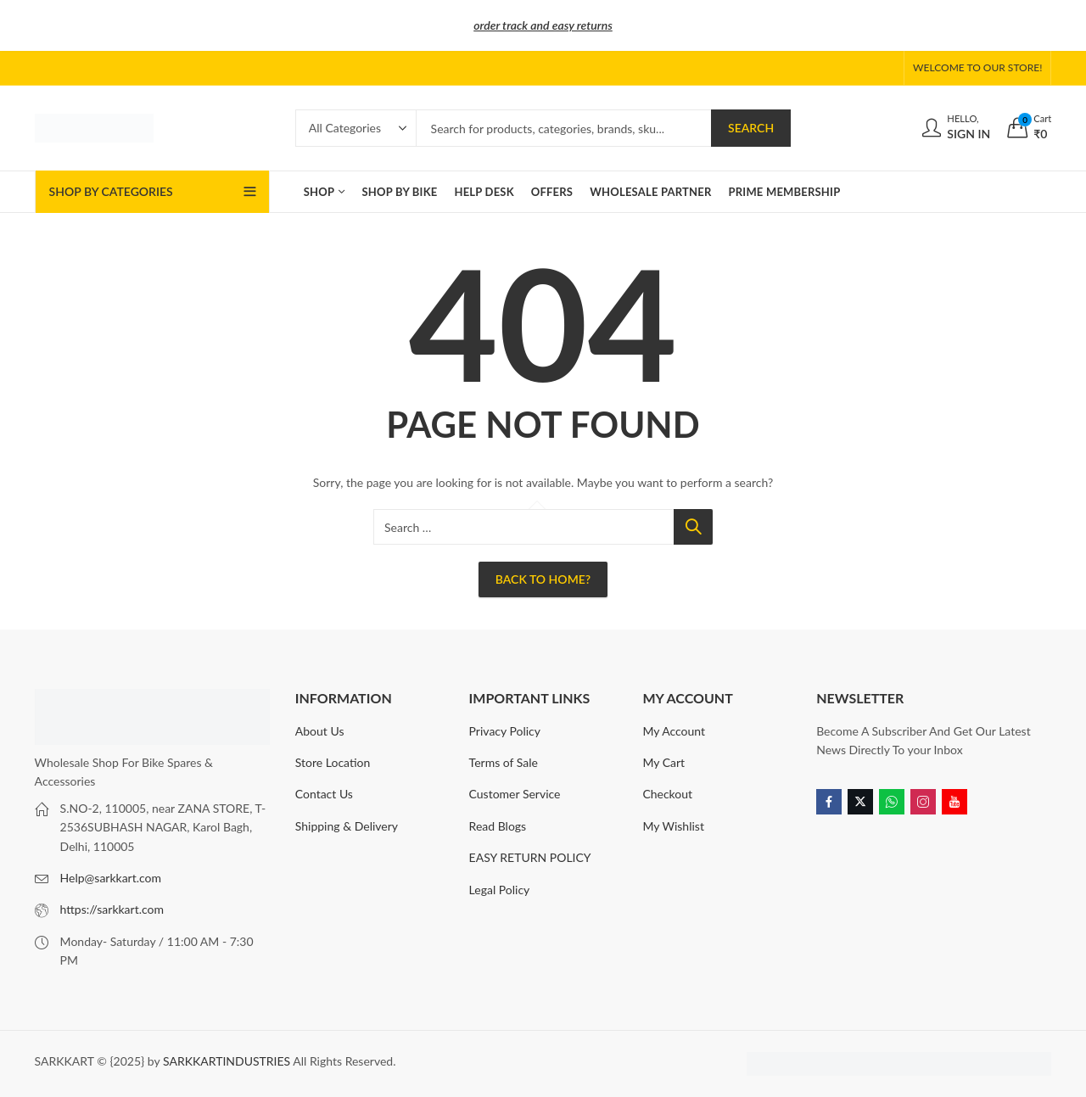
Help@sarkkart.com (110, 877)
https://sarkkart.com (112, 909)
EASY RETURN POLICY (530, 857)
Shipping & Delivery (346, 826)
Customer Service (515, 793)
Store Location (333, 762)
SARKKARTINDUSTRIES (226, 1061)
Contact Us (324, 793)
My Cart (663, 762)
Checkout (667, 793)
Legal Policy (499, 889)
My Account (673, 731)
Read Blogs (498, 826)
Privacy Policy (504, 731)
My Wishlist (673, 826)
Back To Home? (543, 579)
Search (751, 127)
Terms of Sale (503, 762)
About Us (319, 731)
